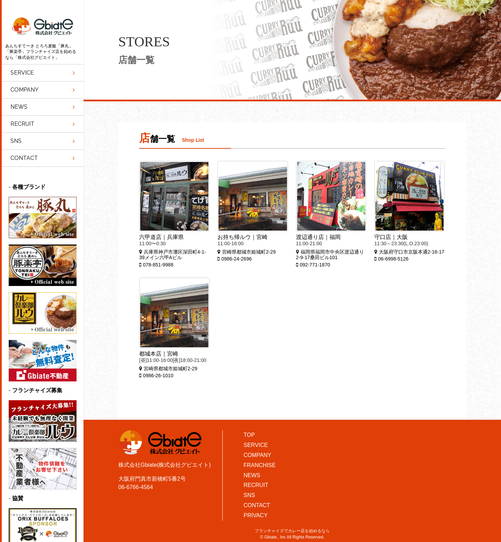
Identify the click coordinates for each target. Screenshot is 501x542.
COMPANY (257, 455)
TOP (249, 435)
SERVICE (256, 445)
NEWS (252, 475)
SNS (249, 495)
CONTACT (257, 505)
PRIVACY (256, 515)
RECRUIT (256, 485)
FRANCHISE (260, 465)
